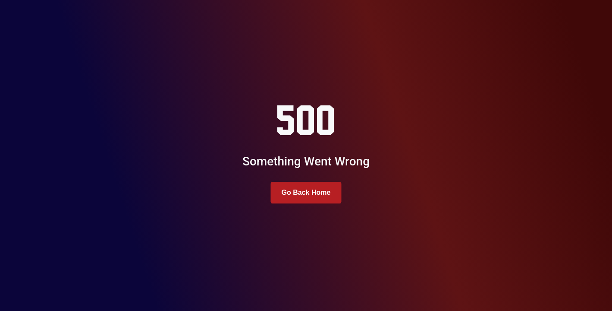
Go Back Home (306, 192)
